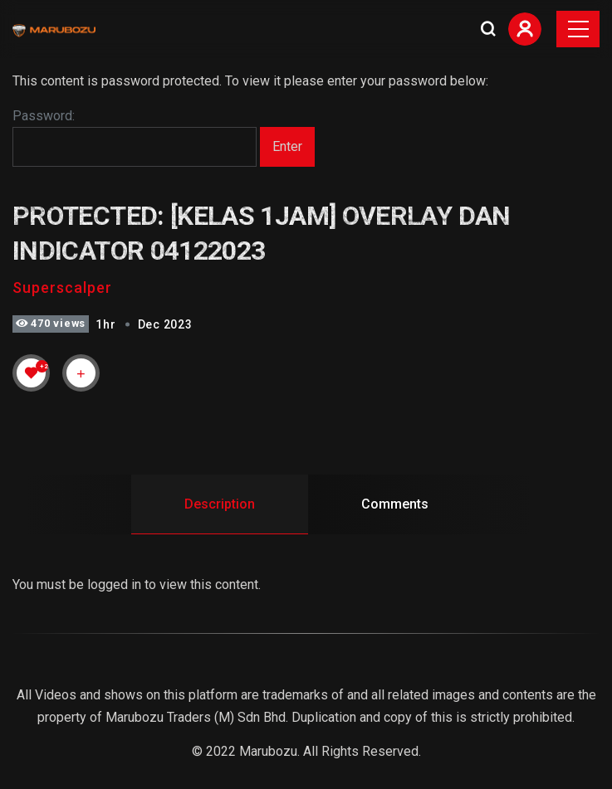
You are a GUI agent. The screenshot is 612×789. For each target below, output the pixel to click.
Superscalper (62, 287)
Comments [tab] (394, 504)
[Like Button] (31, 372)
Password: (134, 138)
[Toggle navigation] (578, 29)
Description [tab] (219, 504)
